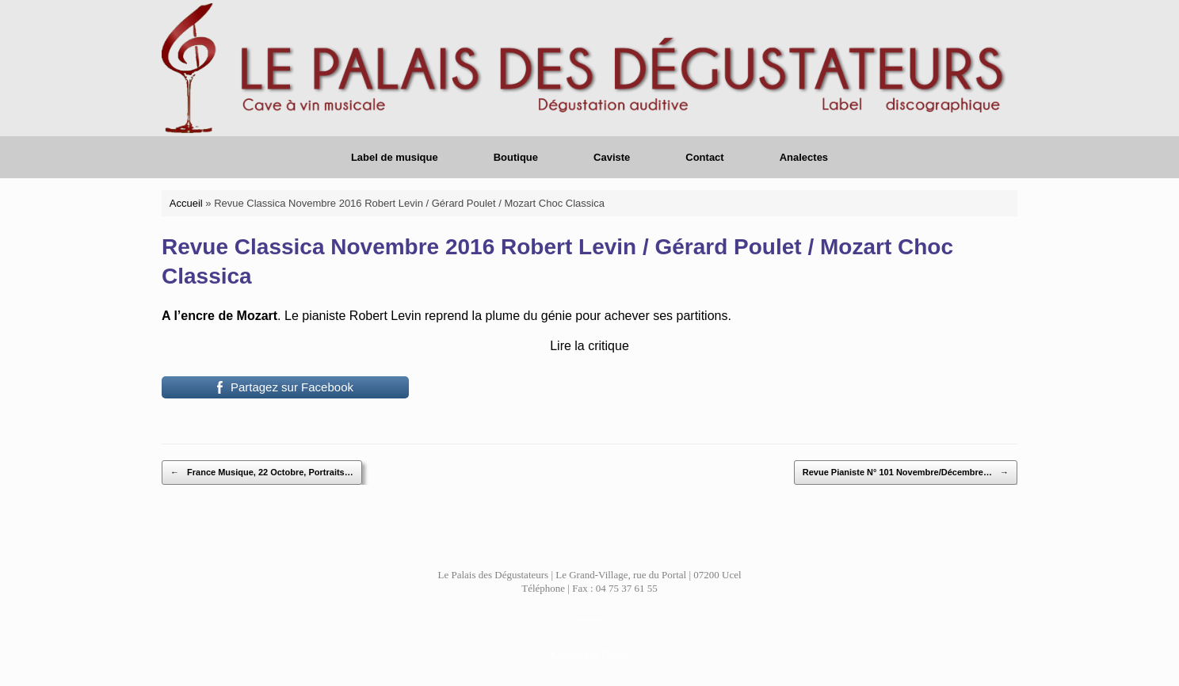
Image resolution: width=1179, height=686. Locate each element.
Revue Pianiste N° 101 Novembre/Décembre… (906, 472)
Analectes (804, 157)
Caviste (611, 157)
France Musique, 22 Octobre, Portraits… (261, 472)
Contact (704, 157)
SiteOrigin (578, 655)
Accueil (186, 203)
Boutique (516, 157)
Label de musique (394, 157)
